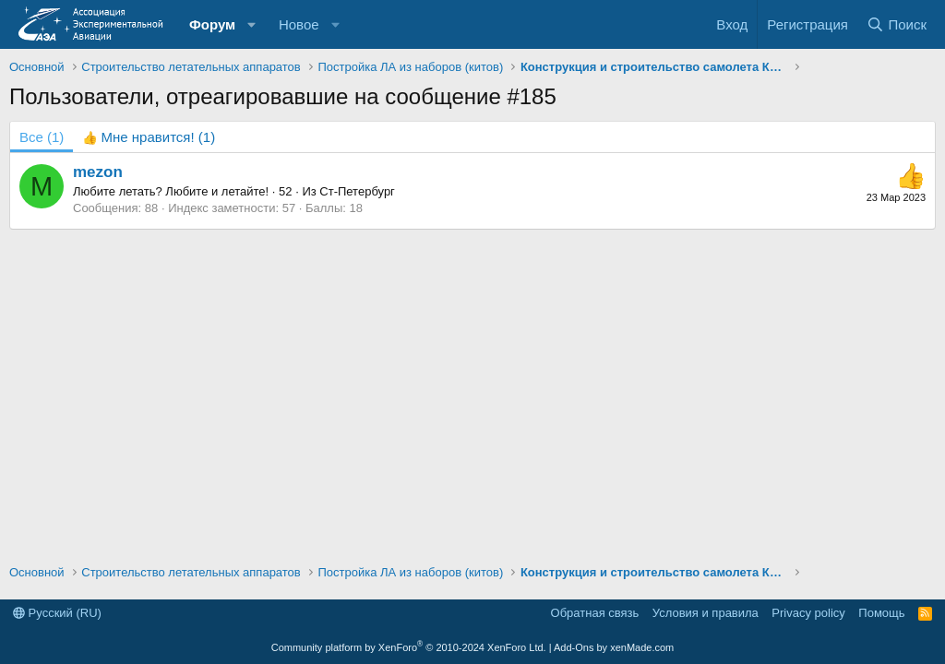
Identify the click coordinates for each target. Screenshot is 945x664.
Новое (299, 24)
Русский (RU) (57, 613)
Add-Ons (573, 647)
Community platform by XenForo (408, 647)
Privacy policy (808, 613)
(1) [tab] (41, 137)
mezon (98, 172)
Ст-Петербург (357, 191)
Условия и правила (705, 613)
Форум (212, 24)
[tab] (148, 137)
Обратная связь (595, 613)
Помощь (881, 613)
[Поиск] (896, 24)
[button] (252, 24)
